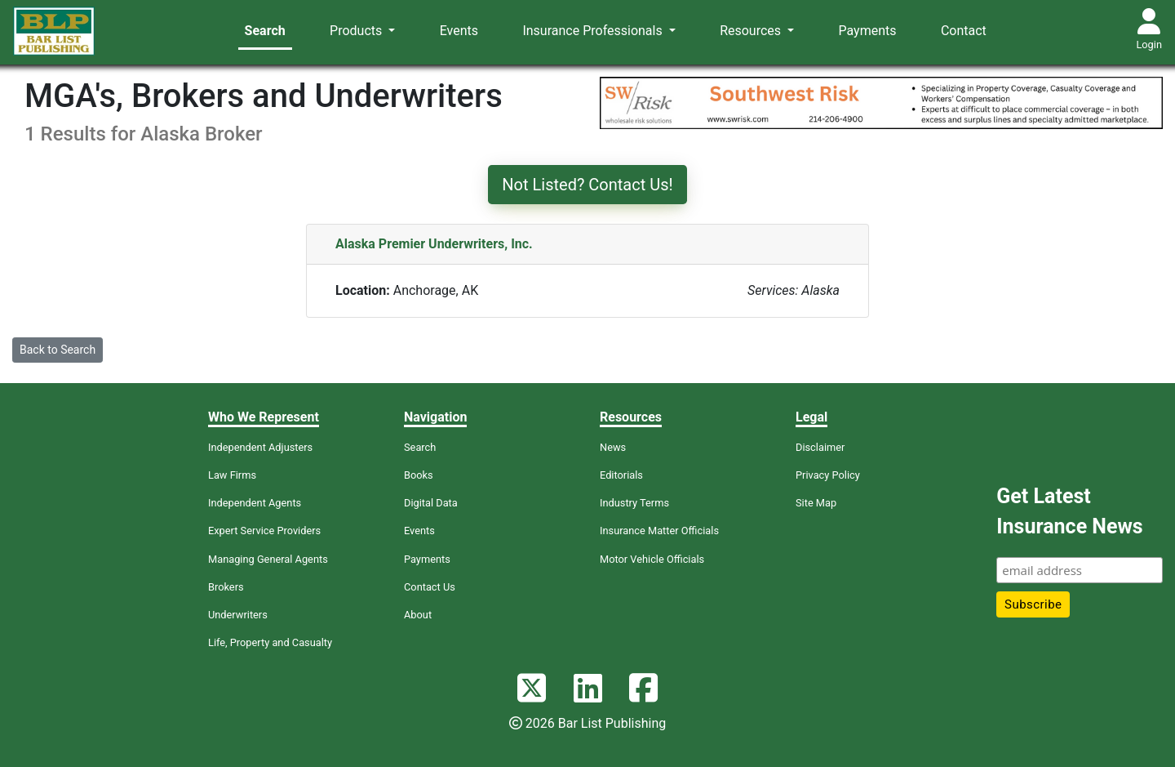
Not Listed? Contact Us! (587, 184)
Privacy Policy (828, 475)
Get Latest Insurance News (1069, 511)
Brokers (226, 587)
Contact (964, 30)
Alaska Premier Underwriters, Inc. (434, 244)
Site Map (816, 503)
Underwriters (238, 615)
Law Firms (232, 475)
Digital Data (431, 503)
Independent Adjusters (260, 447)
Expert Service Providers (264, 530)
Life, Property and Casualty (270, 642)
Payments (868, 30)
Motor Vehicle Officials (652, 559)
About (418, 615)
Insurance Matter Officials (659, 530)
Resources (752, 30)
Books (418, 475)
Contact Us (429, 587)
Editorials (621, 475)
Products (357, 30)
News (613, 447)
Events (459, 30)
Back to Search (57, 349)
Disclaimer (820, 447)
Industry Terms (634, 503)
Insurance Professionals (593, 30)
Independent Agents (254, 503)
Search (265, 30)
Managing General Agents (268, 559)
